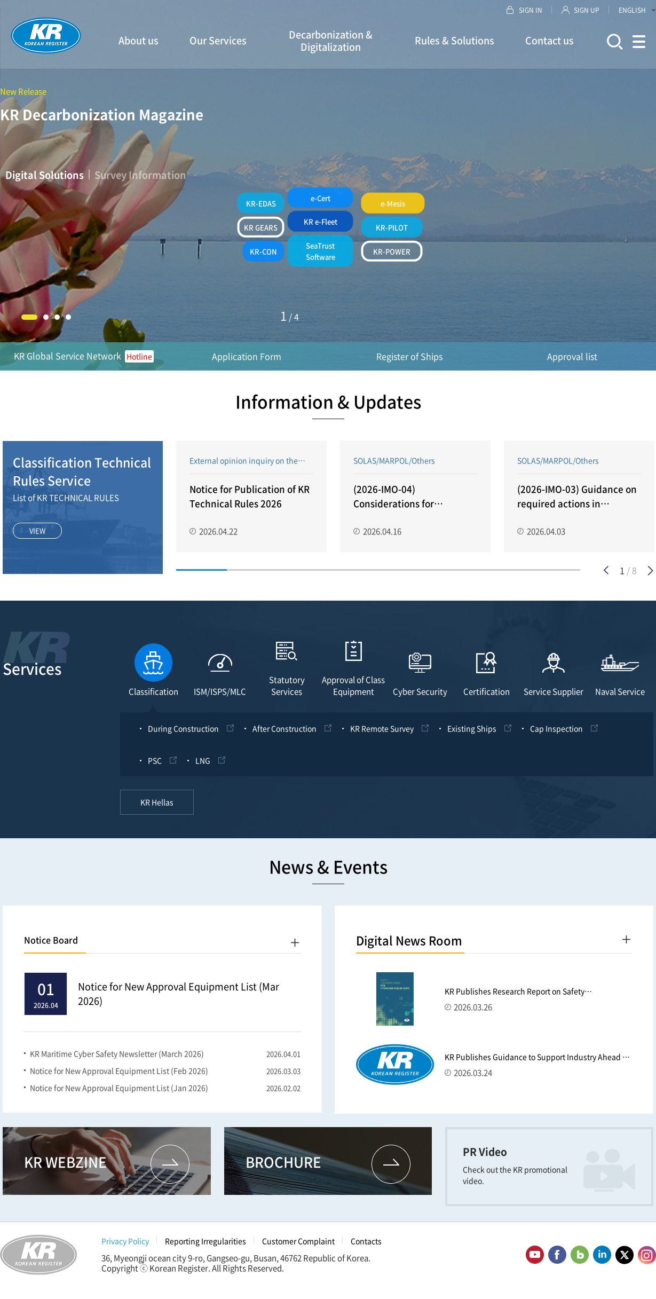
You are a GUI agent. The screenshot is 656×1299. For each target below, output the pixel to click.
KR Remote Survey (382, 734)
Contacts (366, 1247)
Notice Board (51, 946)
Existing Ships (471, 734)
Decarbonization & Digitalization (331, 40)
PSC (155, 766)
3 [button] (57, 317)
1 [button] (29, 317)
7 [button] (504, 572)
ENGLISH (637, 10)
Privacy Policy (125, 1247)
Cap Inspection (556, 734)
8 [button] (554, 572)
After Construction (284, 734)
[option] (251, 497)
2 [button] (46, 317)
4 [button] (68, 317)
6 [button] (454, 572)
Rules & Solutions (454, 40)
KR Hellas (156, 808)
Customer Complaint (298, 1247)
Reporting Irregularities (205, 1247)
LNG (202, 766)
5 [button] (403, 572)
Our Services (218, 40)
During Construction (183, 734)
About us (138, 40)
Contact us (549, 40)
